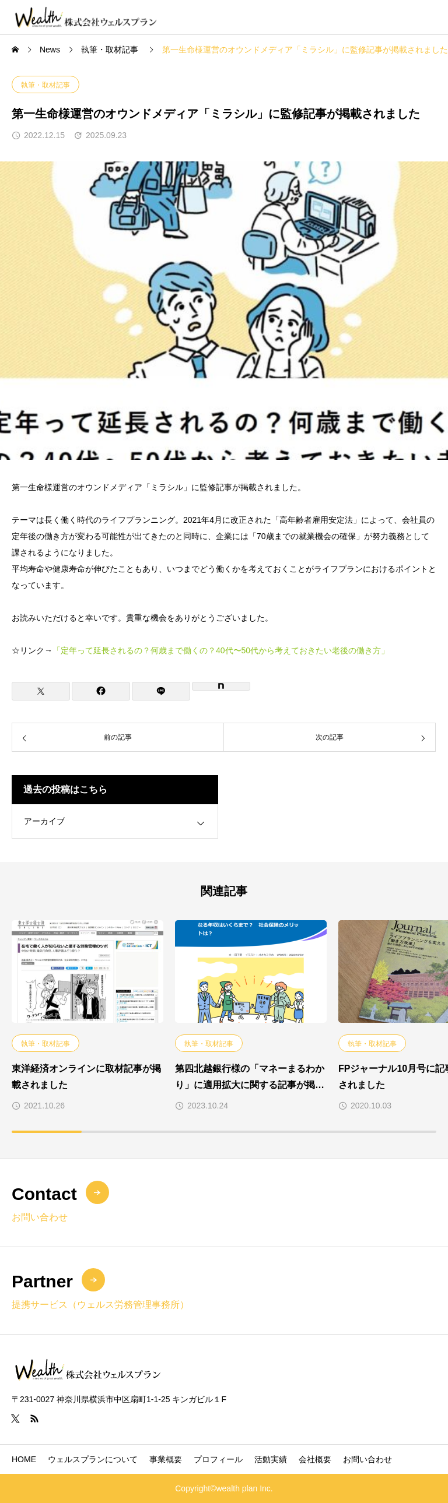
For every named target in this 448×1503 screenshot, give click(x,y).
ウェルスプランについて (93, 1459)
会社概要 (315, 1459)
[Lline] (161, 691)
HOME (24, 1459)
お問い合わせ (367, 1459)
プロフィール (218, 1459)
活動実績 (270, 1459)
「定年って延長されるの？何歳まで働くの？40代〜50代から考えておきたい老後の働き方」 (220, 650)
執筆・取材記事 (45, 85)
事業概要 (165, 1459)
